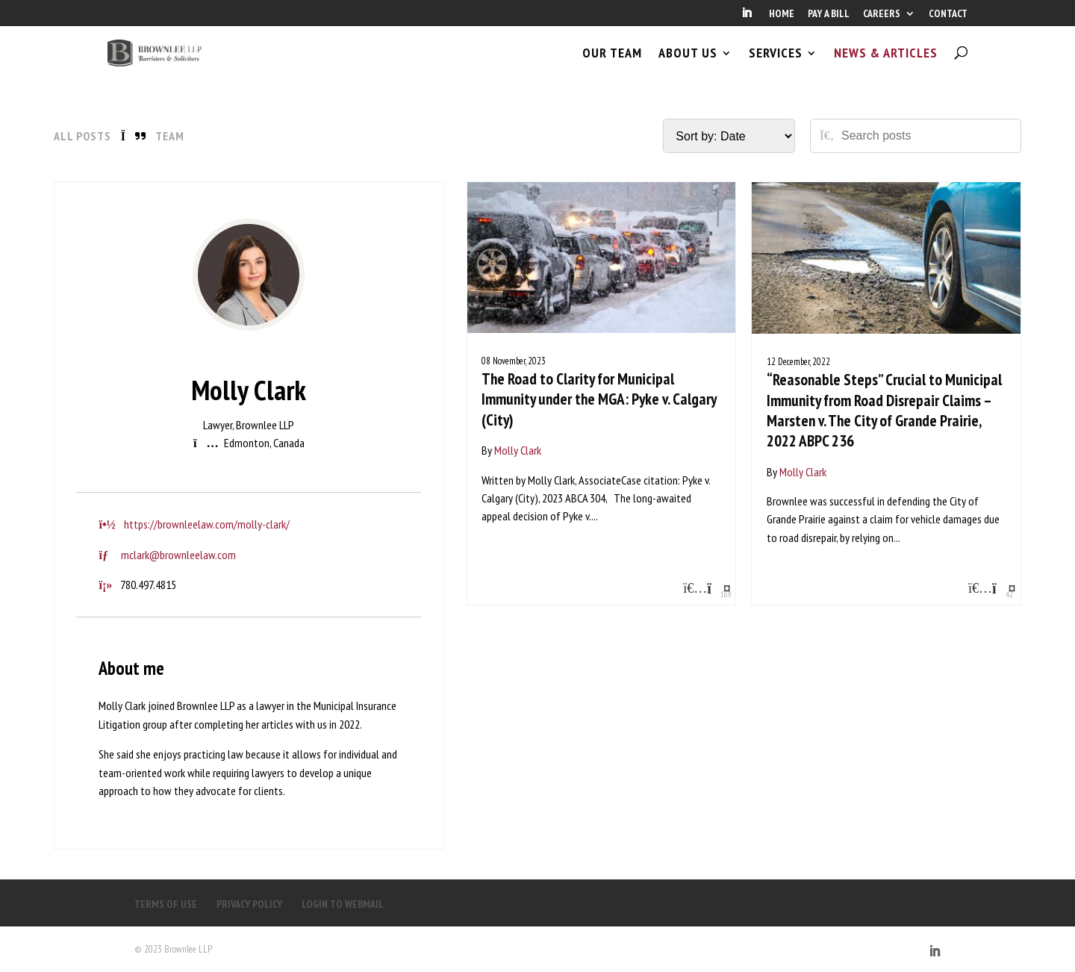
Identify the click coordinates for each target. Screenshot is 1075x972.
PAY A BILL (829, 14)
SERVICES (776, 65)
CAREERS (881, 14)
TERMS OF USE (165, 904)
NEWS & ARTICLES (886, 65)
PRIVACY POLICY (249, 904)
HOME (781, 14)
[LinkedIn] (746, 17)
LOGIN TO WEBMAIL (343, 904)
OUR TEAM (612, 65)
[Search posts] (926, 135)
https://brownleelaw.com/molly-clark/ (207, 524)
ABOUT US (687, 65)
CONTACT (948, 14)
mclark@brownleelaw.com (178, 554)
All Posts (82, 135)
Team (169, 135)
